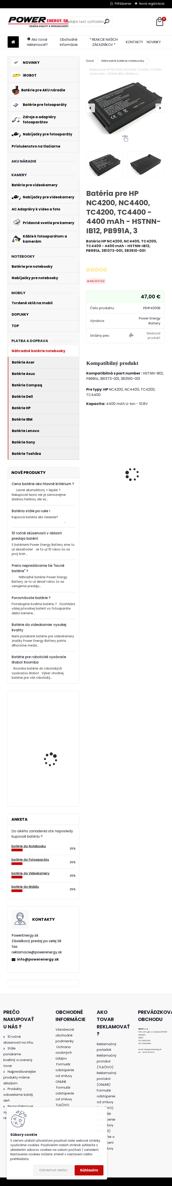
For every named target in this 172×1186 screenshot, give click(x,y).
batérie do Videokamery (30, 873)
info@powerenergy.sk (38, 959)
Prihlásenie (123, 3)
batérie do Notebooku (28, 846)
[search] (106, 21)
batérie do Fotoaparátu (30, 860)
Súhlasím (89, 1170)
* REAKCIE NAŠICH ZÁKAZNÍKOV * (104, 42)
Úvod (90, 61)
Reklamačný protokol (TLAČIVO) (106, 1061)
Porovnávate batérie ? (31, 597)
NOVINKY (154, 42)
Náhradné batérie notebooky (122, 61)
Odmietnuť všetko (53, 1170)
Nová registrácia (151, 3)
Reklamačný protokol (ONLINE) (106, 1079)
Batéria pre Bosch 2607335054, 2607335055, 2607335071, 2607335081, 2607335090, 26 (51, 775)
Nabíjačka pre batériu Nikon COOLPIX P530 (142, 479)
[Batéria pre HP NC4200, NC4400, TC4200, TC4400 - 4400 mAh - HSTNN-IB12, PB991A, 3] (125, 108)
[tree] (65, 1070)
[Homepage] (13, 42)
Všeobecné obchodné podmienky (65, 1035)
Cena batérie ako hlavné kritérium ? (43, 484)
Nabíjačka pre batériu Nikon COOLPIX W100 (102, 478)
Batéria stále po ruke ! (31, 511)
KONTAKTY (134, 42)
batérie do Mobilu (25, 887)
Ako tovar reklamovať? (37, 42)
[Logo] (38, 22)
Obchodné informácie (69, 42)
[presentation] (90, 107)
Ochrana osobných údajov (64, 1053)
